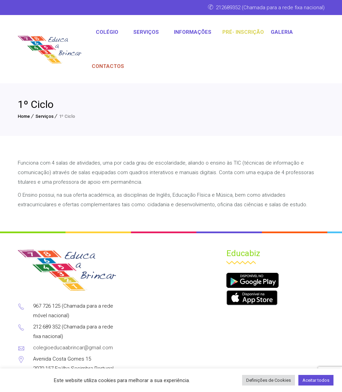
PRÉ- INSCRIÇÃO (243, 32)
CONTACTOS (108, 66)
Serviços (44, 116)
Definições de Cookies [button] (268, 380)
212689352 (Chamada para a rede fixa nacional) (270, 7)
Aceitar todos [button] (315, 380)
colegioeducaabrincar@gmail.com (73, 348)
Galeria (282, 32)
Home (24, 116)
